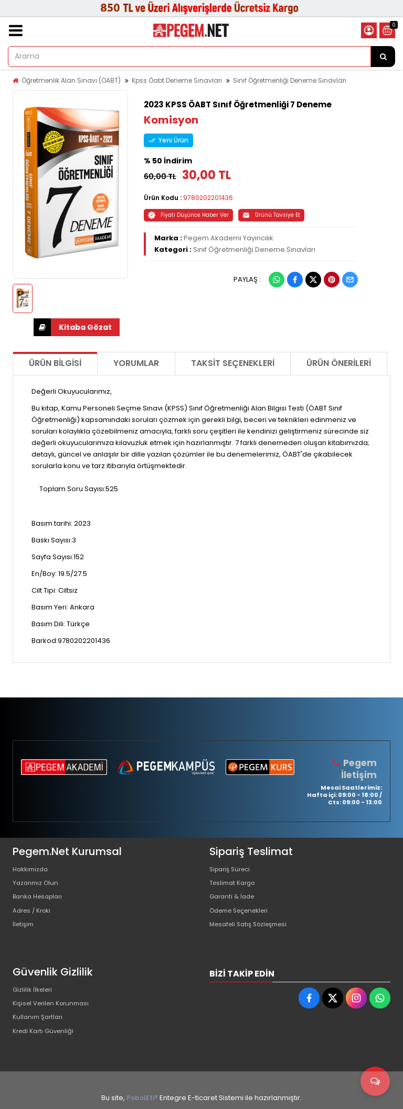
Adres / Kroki (34, 920)
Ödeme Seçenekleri (244, 920)
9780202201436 (208, 197)
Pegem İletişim (360, 768)
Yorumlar (136, 363)
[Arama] (383, 56)
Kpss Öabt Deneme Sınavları (177, 80)
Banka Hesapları (41, 903)
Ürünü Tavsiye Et (271, 215)
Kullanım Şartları (40, 1024)
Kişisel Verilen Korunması (55, 1008)
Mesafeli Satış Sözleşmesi (253, 936)
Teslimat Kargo (235, 886)
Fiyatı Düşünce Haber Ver (188, 215)
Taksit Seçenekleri (232, 363)
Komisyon (171, 120)
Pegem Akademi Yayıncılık (228, 238)
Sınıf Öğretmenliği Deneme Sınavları (289, 80)
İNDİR (42, 327)
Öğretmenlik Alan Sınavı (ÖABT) (71, 80)
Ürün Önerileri (338, 363)
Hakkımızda (32, 869)
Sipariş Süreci (232, 869)
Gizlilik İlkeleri (35, 991)
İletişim (24, 936)
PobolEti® (142, 1098)
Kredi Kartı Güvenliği (46, 1041)
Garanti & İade (234, 903)
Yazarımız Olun (38, 886)
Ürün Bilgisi (55, 363)
